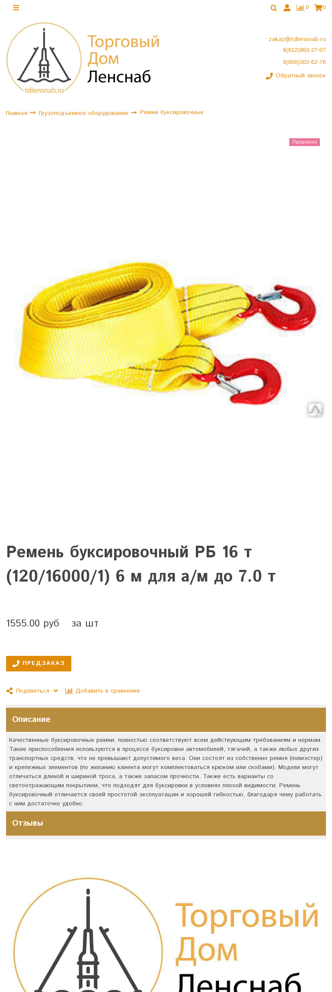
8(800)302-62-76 (304, 62)
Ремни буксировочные (172, 112)
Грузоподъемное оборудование (85, 113)
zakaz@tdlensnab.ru (297, 39)
